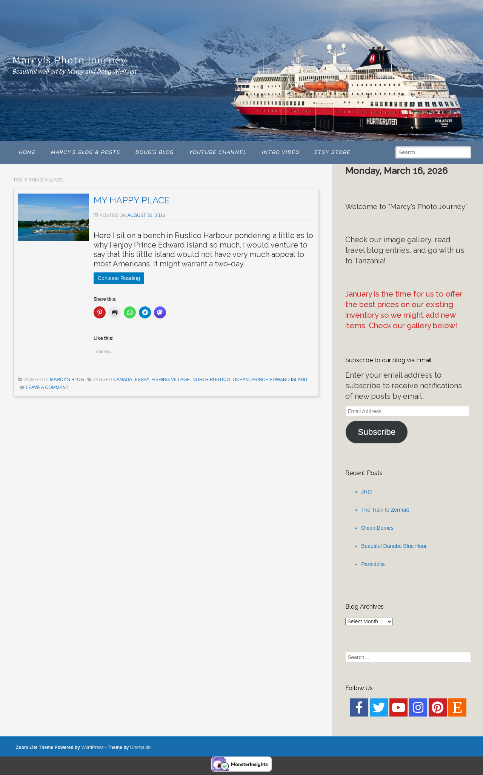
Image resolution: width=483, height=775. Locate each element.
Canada (122, 379)
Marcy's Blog (67, 379)
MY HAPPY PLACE (132, 200)
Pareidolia (373, 564)
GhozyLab (140, 747)
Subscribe (376, 432)
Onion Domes (377, 528)
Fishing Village (170, 379)
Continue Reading (119, 278)
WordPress (92, 747)
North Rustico (211, 379)
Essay (142, 379)
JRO (366, 492)
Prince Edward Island (279, 379)
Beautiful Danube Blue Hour (394, 546)
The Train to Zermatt (385, 510)
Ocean (240, 379)
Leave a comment (47, 387)
